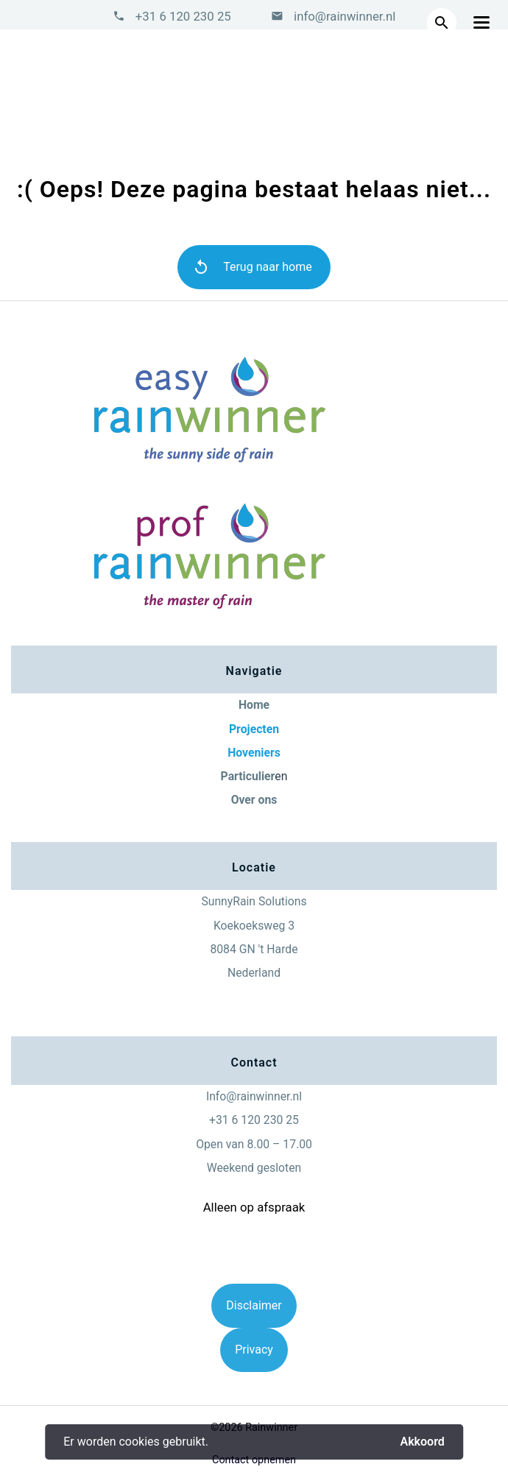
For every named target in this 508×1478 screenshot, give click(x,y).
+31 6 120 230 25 (183, 16)
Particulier (248, 776)
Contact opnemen (254, 1460)
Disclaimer (253, 1305)
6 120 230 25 (265, 1120)
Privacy (254, 1350)
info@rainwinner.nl (343, 16)
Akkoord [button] (422, 1442)
